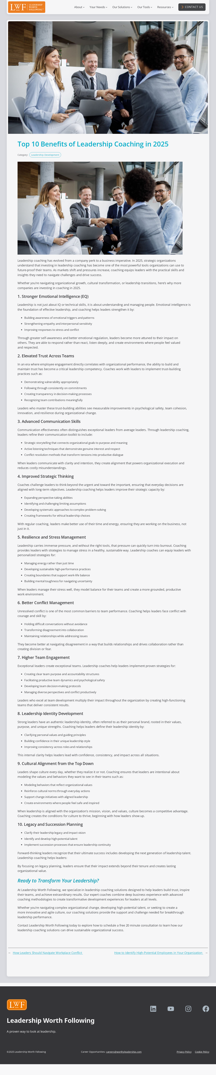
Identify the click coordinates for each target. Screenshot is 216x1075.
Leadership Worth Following (50, 1020)
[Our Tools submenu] (151, 7)
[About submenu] (84, 7)
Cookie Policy (202, 1051)
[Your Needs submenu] (106, 7)
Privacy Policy (184, 1051)
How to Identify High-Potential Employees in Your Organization (158, 953)
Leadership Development (45, 154)
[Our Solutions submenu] (131, 7)
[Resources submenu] (172, 7)
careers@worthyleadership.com (124, 1051)
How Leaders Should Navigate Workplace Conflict (48, 953)
